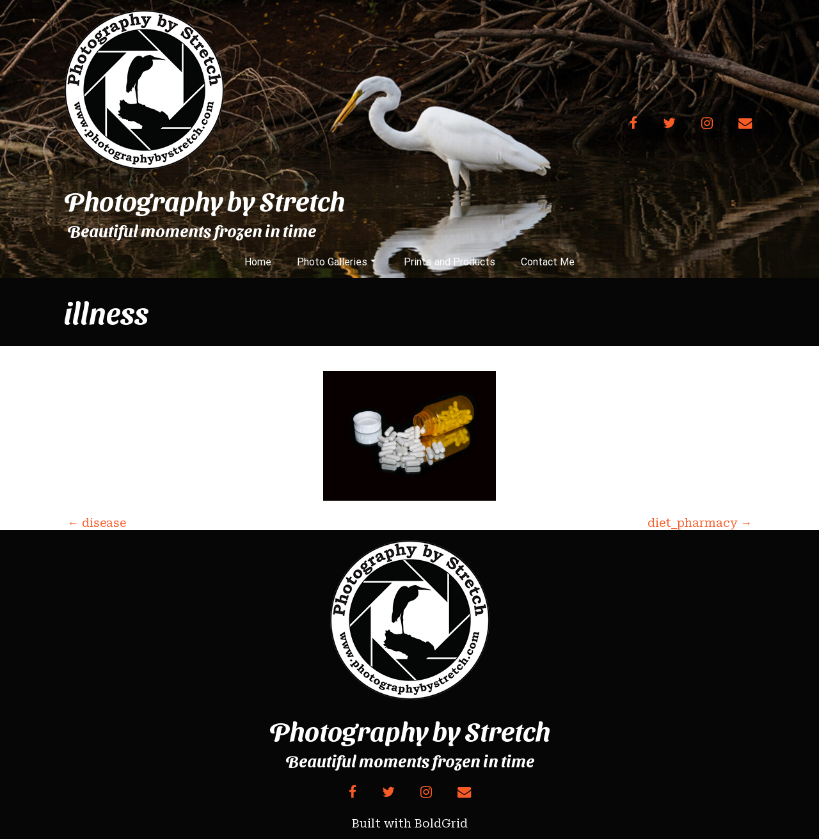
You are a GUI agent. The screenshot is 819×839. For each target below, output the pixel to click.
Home (257, 262)
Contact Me (548, 262)
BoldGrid (441, 823)
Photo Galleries (336, 262)
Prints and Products (449, 262)
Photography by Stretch (204, 200)
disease (96, 522)
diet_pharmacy (700, 522)
